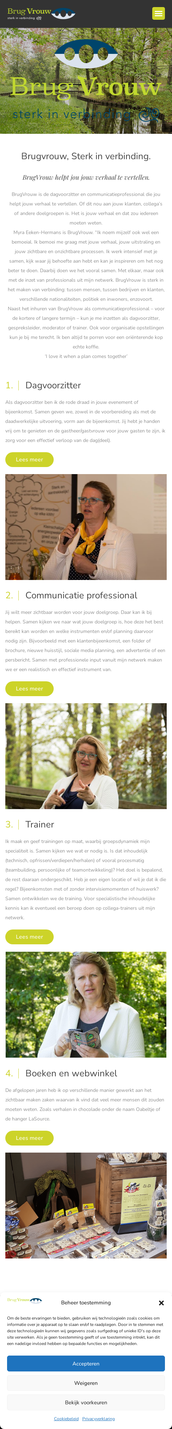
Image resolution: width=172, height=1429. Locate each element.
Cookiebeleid (66, 1419)
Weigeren (86, 1383)
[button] (161, 1303)
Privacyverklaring (98, 1419)
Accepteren (86, 1363)
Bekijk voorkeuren (86, 1402)
